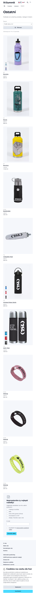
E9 (3, 72)
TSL (4, 255)
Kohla (4, 209)
